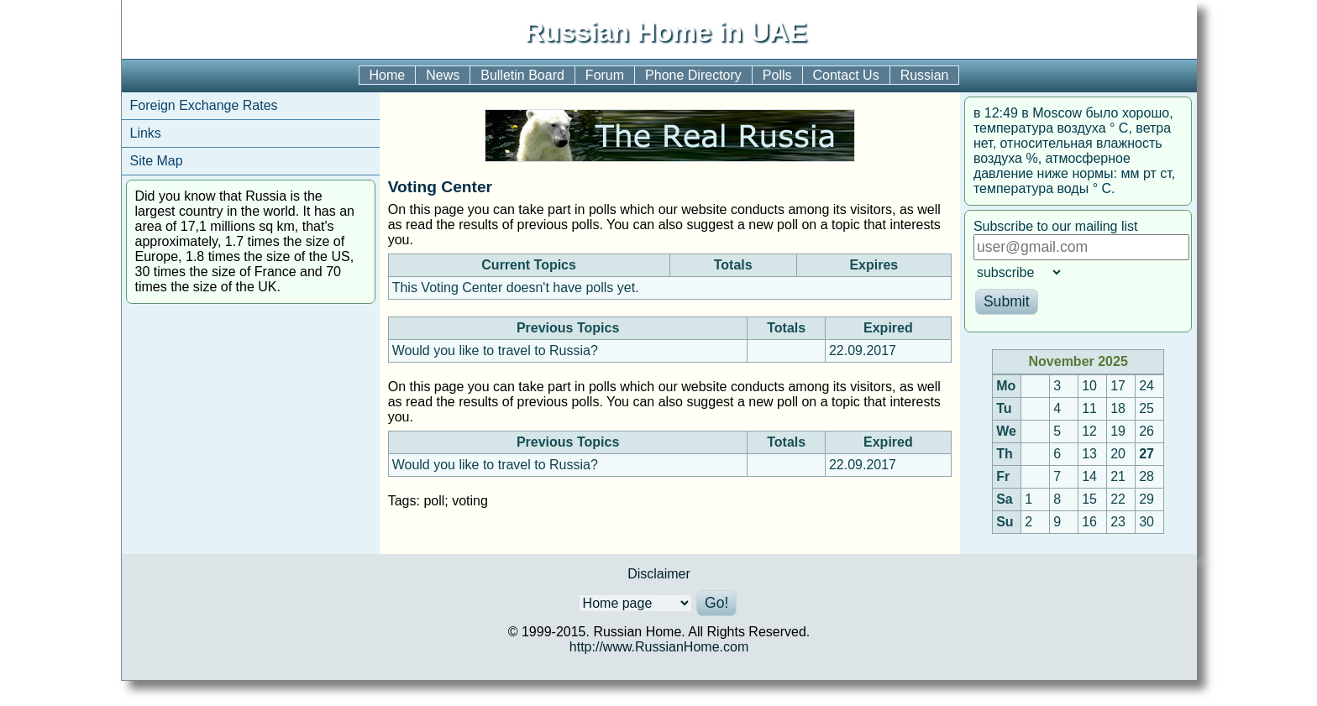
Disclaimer (658, 574)
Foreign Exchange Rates (204, 105)
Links (145, 133)
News (442, 75)
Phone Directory (693, 75)
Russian (924, 75)
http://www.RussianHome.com (658, 647)
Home (388, 75)
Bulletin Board (522, 75)
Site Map (156, 161)
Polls (777, 75)
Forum (604, 75)
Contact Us (846, 75)
